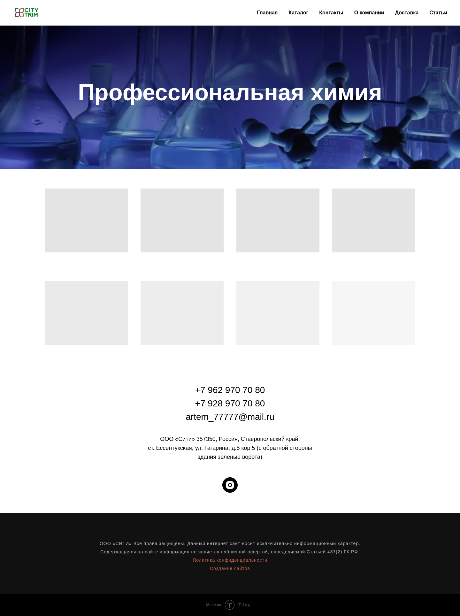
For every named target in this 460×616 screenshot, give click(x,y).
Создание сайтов (230, 568)
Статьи (438, 12)
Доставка (407, 12)
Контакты (331, 12)
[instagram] (230, 485)
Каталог (298, 12)
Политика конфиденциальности (230, 560)
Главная (267, 12)
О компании (369, 12)
